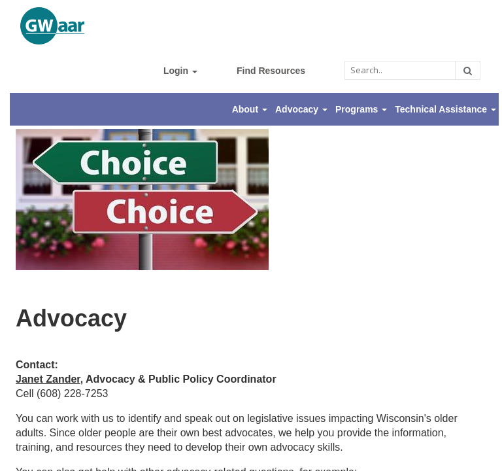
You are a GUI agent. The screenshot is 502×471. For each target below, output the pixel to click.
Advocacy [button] (301, 109)
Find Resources (271, 70)
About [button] (249, 109)
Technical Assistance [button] (445, 109)
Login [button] (180, 70)
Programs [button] (361, 109)
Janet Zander (48, 379)
